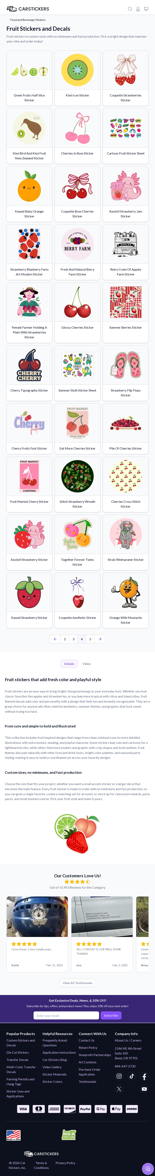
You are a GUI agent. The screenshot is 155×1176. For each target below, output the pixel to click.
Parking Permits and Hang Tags (20, 1081)
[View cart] (146, 8)
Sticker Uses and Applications (17, 1093)
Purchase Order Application (90, 1071)
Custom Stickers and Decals (20, 1042)
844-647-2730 (125, 1066)
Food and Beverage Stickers (28, 19)
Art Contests (87, 1062)
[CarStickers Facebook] (144, 1077)
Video (87, 664)
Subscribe (110, 1015)
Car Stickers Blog (55, 1060)
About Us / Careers (128, 1040)
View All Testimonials (77, 983)
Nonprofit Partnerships (95, 1055)
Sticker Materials (55, 1074)
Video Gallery (52, 1067)
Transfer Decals (17, 1060)
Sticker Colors (52, 1081)
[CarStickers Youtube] (144, 1089)
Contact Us (86, 1040)
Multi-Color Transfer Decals (21, 1069)
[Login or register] (138, 8)
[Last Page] (100, 639)
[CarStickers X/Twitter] (119, 1089)
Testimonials (87, 1081)
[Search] (130, 8)
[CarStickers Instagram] (119, 1077)
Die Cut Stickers (17, 1052)
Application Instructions (59, 1052)
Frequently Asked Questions (55, 1042)
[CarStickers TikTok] (132, 1077)
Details (69, 664)
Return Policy (88, 1047)
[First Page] (55, 639)
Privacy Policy (65, 1163)
